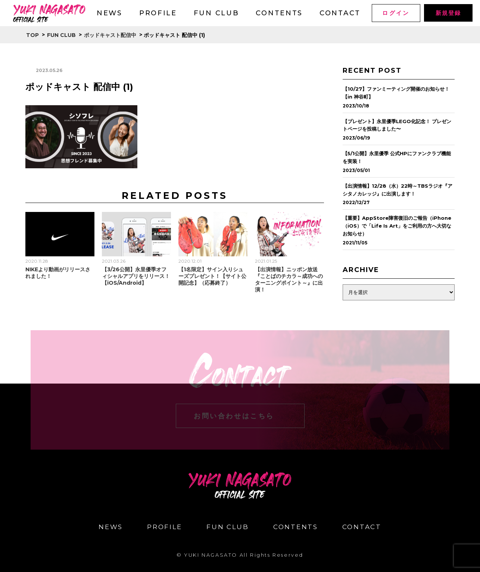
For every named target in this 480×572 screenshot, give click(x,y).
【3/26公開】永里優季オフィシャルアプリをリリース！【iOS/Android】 (136, 276)
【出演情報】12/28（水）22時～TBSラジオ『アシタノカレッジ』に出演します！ (397, 190)
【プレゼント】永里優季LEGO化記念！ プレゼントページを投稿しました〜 (397, 125)
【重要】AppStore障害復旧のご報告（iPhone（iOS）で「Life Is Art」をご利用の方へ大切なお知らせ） (397, 226)
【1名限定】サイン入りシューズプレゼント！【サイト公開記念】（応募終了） (212, 276)
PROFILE (158, 13)
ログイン (395, 13)
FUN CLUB (216, 13)
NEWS (109, 13)
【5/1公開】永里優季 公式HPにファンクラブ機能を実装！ (397, 157)
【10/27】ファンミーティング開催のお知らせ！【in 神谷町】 (396, 93)
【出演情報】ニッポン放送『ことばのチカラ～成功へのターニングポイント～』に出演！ (289, 279)
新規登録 (448, 13)
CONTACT (340, 13)
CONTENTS (279, 13)
